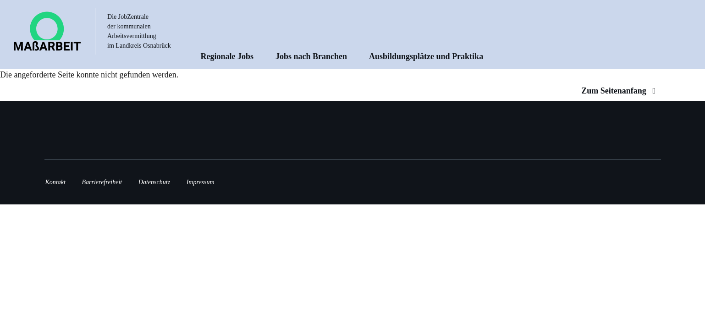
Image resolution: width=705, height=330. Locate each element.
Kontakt (55, 182)
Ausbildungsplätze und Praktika (426, 56)
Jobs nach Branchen (311, 56)
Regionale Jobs (227, 56)
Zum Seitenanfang (620, 90)
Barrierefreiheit (102, 182)
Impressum (201, 182)
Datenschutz (154, 182)
